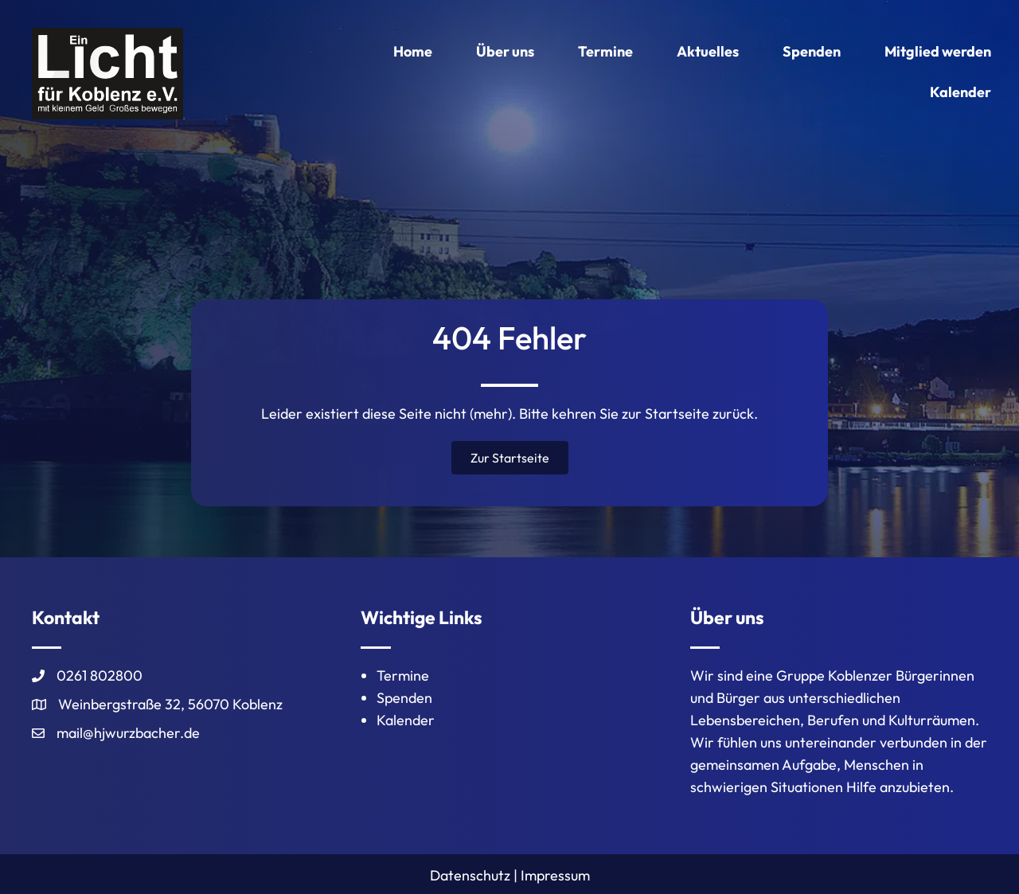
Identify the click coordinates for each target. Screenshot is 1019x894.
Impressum (555, 875)
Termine (403, 675)
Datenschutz (470, 875)
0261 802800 (100, 675)
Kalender (406, 720)
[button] (509, 457)
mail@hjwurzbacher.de (128, 733)
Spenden (404, 698)
